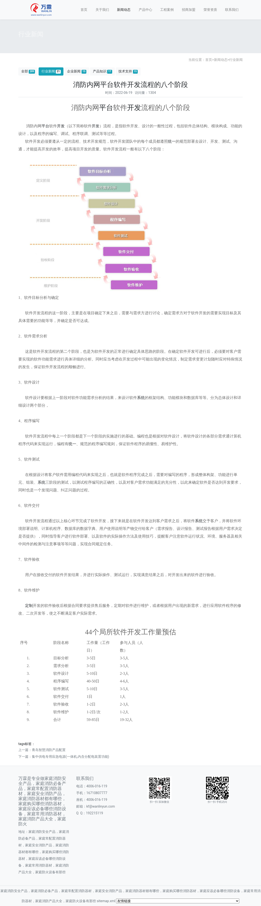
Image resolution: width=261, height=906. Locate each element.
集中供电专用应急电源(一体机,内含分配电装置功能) (70, 756)
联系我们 (232, 10)
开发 (134, 107)
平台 (106, 107)
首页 (84, 10)
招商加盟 (188, 10)
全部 (28, 71)
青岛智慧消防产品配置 (49, 750)
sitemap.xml (106, 901)
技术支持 (128, 71)
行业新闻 (236, 60)
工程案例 (167, 10)
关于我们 (102, 10)
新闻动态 (123, 10)
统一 (172, 141)
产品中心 (145, 10)
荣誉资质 (210, 10)
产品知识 (102, 71)
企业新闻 (76, 71)
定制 (29, 606)
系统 (141, 398)
